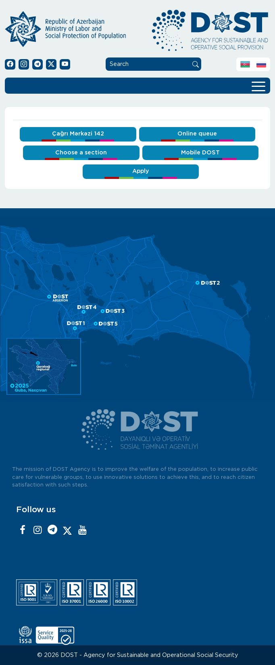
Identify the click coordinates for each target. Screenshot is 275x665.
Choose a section (81, 152)
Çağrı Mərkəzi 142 (78, 133)
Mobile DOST (200, 152)
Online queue (197, 133)
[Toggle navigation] (258, 86)
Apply (140, 171)
